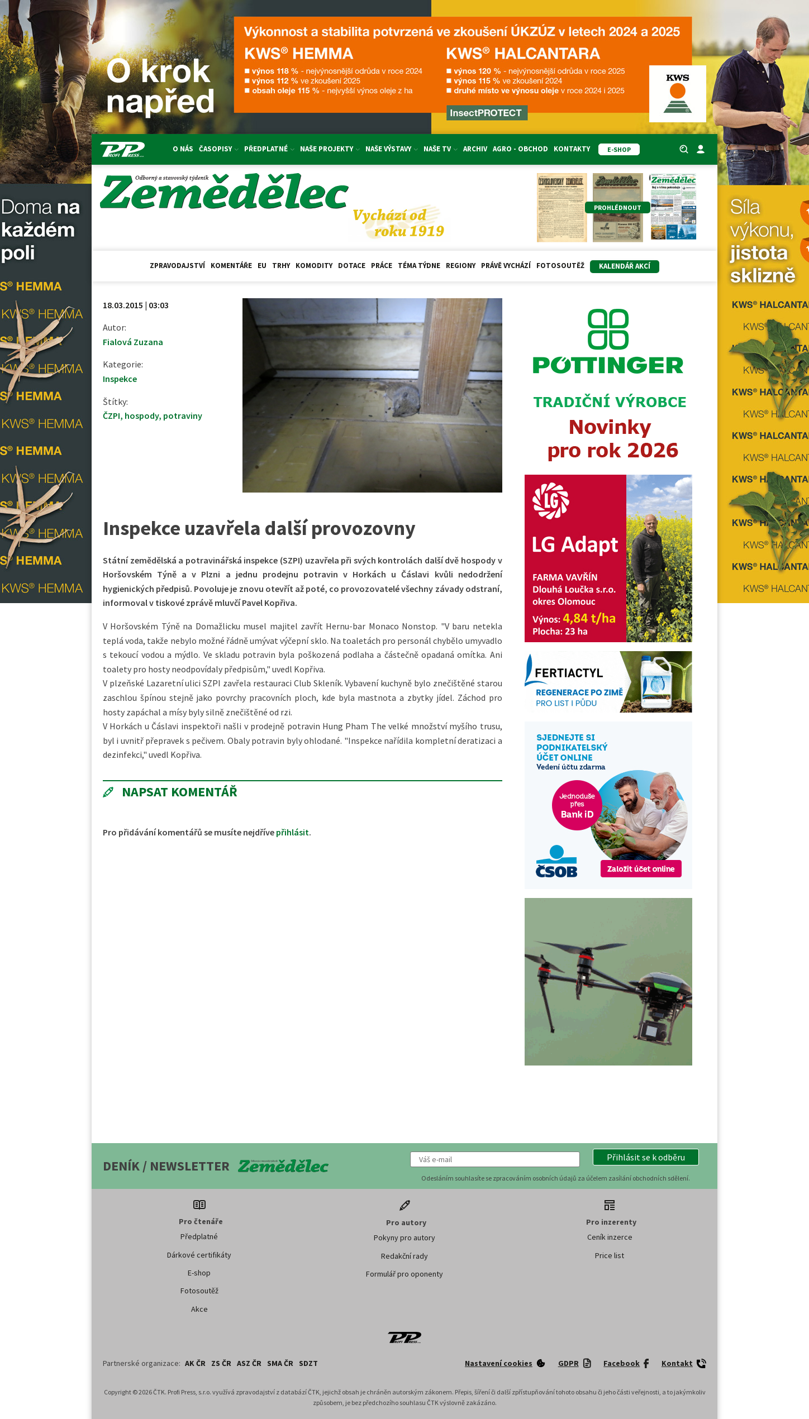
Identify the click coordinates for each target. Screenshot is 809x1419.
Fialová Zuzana (133, 341)
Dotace (351, 265)
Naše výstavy (391, 149)
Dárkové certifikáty (199, 1255)
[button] (646, 1157)
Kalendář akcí (624, 266)
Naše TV (440, 149)
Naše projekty (330, 149)
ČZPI (111, 415)
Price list (609, 1255)
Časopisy (219, 149)
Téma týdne (419, 265)
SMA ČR (280, 1363)
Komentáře (231, 265)
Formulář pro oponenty (404, 1274)
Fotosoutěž (560, 265)
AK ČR (195, 1363)
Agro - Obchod (520, 149)
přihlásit (292, 832)
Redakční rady (404, 1256)
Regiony (460, 265)
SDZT (308, 1363)
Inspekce (120, 378)
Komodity (314, 265)
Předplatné (269, 149)
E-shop (199, 1273)
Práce (381, 265)
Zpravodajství (177, 265)
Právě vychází (506, 265)
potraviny (182, 415)
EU (262, 265)
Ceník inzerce (609, 1237)
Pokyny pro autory (404, 1237)
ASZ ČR (249, 1363)
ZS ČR (221, 1363)
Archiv (475, 149)
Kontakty (572, 149)
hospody (142, 415)
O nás (183, 149)
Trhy (281, 265)
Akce (199, 1309)
